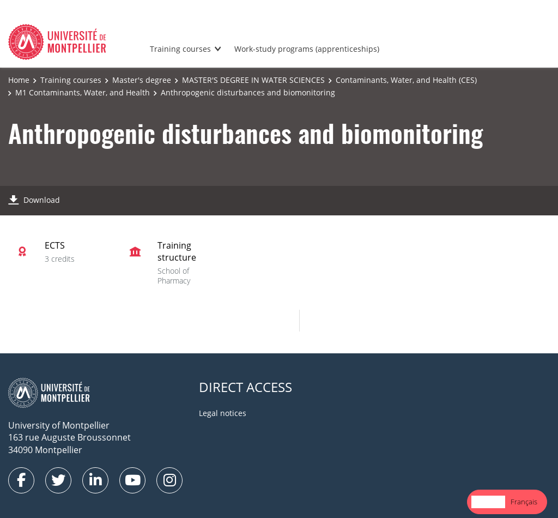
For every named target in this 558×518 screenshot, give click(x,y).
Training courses (180, 49)
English (488, 502)
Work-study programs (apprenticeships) (306, 49)
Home (18, 80)
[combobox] (488, 502)
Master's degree (141, 80)
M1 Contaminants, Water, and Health (82, 92)
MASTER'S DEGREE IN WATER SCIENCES (253, 80)
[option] (524, 502)
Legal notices (222, 413)
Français (524, 502)
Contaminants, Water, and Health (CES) (406, 80)
